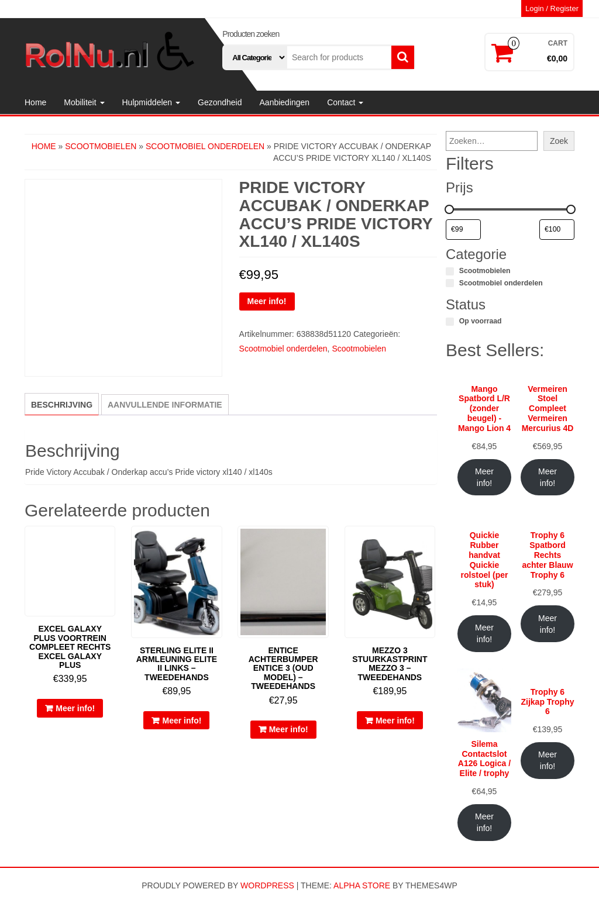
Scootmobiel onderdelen (205, 146)
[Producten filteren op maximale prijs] (556, 229)
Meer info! (267, 301)
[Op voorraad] (450, 322)
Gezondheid (220, 102)
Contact (345, 102)
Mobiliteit (84, 102)
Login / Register (552, 8)
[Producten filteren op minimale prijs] (463, 229)
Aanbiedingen (285, 102)
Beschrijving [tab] (61, 404)
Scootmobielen (100, 146)
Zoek (559, 141)
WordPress (267, 885)
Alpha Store (361, 885)
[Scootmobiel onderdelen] (450, 283)
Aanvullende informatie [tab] (165, 404)
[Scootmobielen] (450, 271)
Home (35, 102)
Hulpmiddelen (151, 102)
